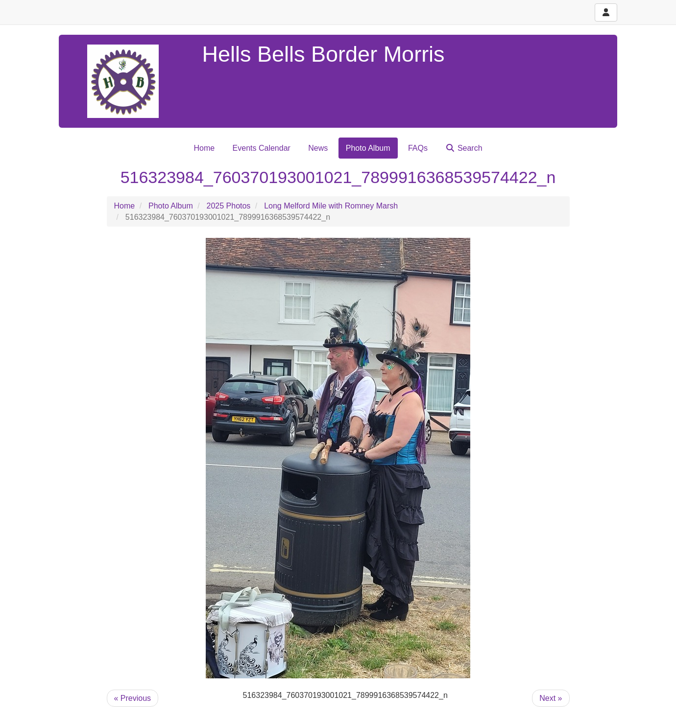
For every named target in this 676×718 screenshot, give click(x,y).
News (318, 148)
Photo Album (368, 148)
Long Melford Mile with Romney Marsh (331, 206)
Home (204, 148)
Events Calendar (261, 148)
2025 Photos (229, 206)
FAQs (418, 148)
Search (463, 148)
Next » (550, 698)
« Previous (132, 698)
